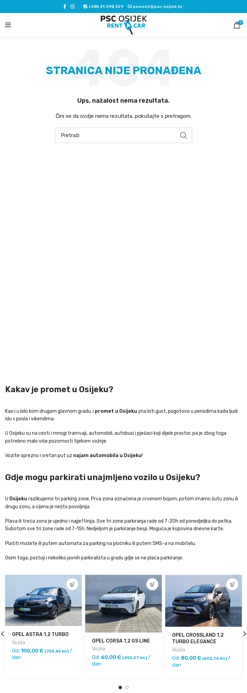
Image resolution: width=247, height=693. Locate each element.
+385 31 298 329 (105, 6)
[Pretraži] (123, 135)
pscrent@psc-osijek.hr (157, 6)
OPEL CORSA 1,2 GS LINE (121, 641)
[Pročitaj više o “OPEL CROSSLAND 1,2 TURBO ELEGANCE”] (232, 584)
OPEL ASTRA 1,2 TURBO (40, 634)
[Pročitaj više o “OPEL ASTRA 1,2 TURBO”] (72, 584)
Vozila (18, 643)
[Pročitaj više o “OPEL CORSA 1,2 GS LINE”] (152, 584)
